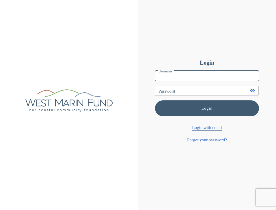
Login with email (207, 127)
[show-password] (253, 91)
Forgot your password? (207, 140)
